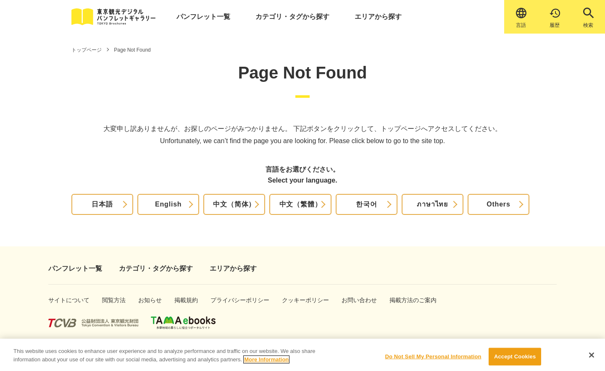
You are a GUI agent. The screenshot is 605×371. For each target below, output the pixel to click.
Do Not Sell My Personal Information (433, 361)
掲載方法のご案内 (404, 300)
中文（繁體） (300, 204)
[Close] (591, 360)
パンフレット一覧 (203, 16)
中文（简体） (234, 204)
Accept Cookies (515, 361)
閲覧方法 (111, 300)
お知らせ (147, 300)
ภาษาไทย (432, 204)
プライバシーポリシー (228, 300)
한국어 (366, 204)
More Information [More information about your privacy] (266, 364)
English (168, 204)
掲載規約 (183, 300)
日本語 (102, 204)
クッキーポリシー (297, 300)
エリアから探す (378, 16)
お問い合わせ (354, 300)
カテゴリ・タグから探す (292, 16)
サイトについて (61, 300)
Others (498, 204)
